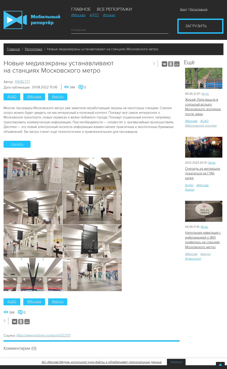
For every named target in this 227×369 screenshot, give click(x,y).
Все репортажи (114, 9)
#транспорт (193, 259)
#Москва (78, 15)
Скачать (17, 144)
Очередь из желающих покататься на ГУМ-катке (202, 173)
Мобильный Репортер (32, 20)
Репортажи (33, 49)
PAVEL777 (22, 82)
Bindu (205, 94)
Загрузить (196, 25)
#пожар (109, 15)
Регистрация (198, 9)
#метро (57, 96)
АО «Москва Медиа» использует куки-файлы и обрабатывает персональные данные (102, 362)
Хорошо (176, 362)
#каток (189, 189)
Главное (81, 9)
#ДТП (94, 15)
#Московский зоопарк (201, 126)
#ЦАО (11, 96)
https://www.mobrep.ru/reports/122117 (43, 335)
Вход (183, 9)
